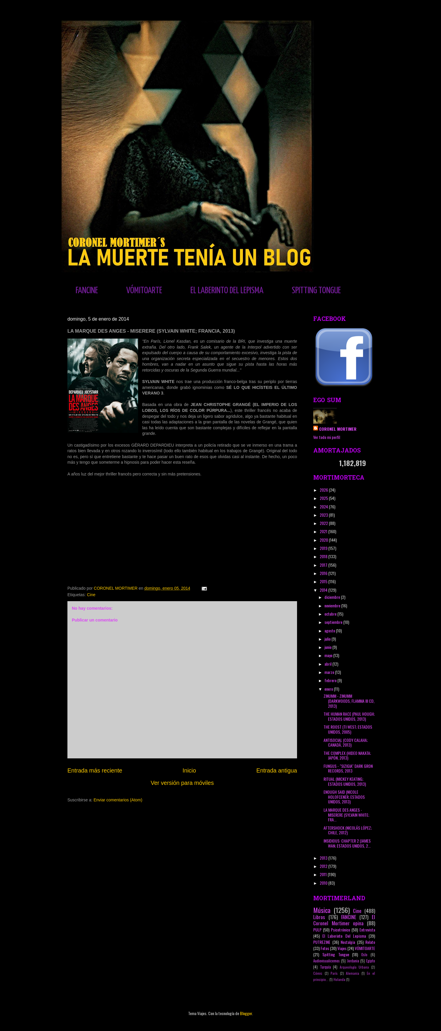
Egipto (370, 961)
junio (328, 647)
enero (329, 689)
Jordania (353, 961)
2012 (324, 866)
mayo (328, 655)
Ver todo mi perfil (326, 437)
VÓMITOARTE (144, 290)
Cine (91, 594)
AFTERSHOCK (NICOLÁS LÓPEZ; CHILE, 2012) (348, 830)
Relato (370, 942)
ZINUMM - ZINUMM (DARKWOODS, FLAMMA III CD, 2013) (349, 701)
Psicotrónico (340, 929)
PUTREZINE (321, 942)
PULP (317, 929)
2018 (324, 556)
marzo (329, 672)
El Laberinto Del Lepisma (344, 936)
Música (321, 910)
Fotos (325, 948)
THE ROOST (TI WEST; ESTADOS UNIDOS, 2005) (348, 729)
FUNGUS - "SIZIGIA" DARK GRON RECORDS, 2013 (348, 768)
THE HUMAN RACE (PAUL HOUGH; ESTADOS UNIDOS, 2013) (349, 716)
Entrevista (367, 929)
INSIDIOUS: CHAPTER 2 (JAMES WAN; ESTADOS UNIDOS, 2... (347, 843)
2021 (324, 531)
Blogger (246, 1013)
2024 (324, 506)
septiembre (333, 622)
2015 (324, 581)
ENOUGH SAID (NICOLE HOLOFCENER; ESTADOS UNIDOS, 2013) (344, 797)
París (334, 973)
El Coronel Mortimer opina (344, 920)
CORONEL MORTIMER (338, 429)
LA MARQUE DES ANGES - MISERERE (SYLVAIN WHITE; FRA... (346, 815)
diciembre (332, 597)
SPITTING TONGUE (316, 290)
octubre (330, 614)
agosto (330, 630)
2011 (324, 874)
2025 (324, 498)
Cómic (317, 973)
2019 (324, 548)
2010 (324, 883)
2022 (324, 523)
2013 (324, 858)
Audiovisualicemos (326, 961)
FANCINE (87, 290)
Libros (319, 917)
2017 (324, 565)
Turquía (325, 967)
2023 (324, 515)
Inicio (189, 770)
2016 (324, 573)
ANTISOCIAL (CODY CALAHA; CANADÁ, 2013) (346, 742)
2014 (324, 590)
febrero (330, 680)
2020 (324, 540)
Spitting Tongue (335, 954)
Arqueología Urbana (354, 967)
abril (328, 664)
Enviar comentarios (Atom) (118, 800)
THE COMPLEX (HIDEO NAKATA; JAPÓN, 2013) (347, 755)
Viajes (341, 948)
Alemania (352, 973)
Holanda (339, 979)
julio (327, 639)
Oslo (364, 954)
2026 (324, 490)
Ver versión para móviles (182, 783)
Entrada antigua (276, 770)
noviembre (332, 605)
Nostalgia (348, 942)
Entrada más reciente (94, 770)
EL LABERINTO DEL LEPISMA (226, 290)
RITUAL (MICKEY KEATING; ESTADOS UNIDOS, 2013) (345, 781)
